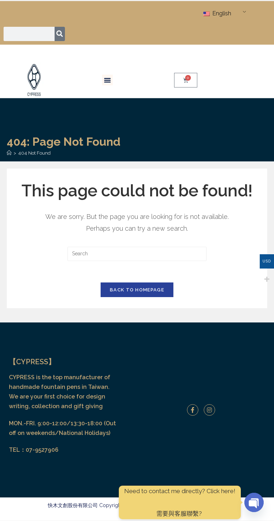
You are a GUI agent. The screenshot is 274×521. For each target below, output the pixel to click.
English (217, 13)
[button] (107, 80)
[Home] (9, 153)
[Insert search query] (137, 254)
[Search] (60, 34)
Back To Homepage (137, 290)
